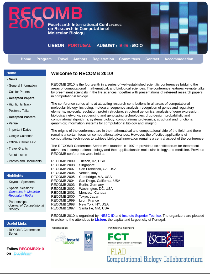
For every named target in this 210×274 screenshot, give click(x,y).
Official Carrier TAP (23, 142)
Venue (14, 123)
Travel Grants (19, 148)
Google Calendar (22, 136)
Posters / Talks (20, 111)
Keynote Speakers (22, 182)
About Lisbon (19, 155)
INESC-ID (106, 216)
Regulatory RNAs (21, 195)
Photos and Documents (26, 161)
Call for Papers (20, 92)
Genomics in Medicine (24, 192)
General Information (24, 85)
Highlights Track (21, 104)
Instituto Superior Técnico (141, 216)
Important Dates (21, 129)
